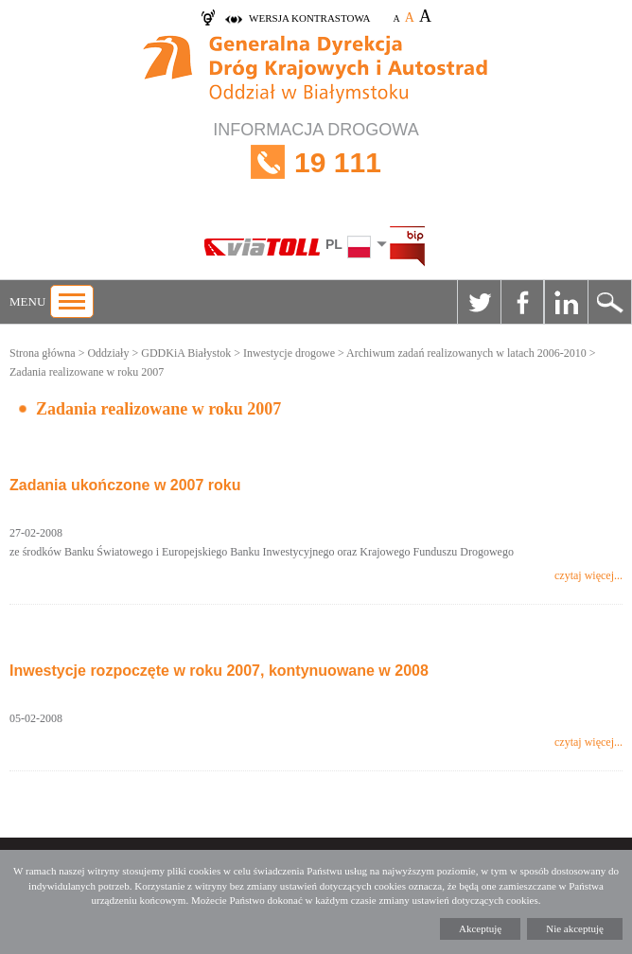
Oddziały (108, 353)
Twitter (478, 302)
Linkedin (566, 302)
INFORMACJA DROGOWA (316, 162)
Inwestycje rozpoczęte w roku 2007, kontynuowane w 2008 (219, 670)
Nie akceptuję (575, 928)
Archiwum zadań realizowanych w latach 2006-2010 (466, 353)
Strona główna (42, 353)
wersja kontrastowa (309, 18)
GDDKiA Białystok (186, 353)
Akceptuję (480, 928)
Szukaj (609, 302)
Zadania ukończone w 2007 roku (125, 485)
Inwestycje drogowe (289, 353)
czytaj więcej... (588, 575)
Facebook (522, 302)
